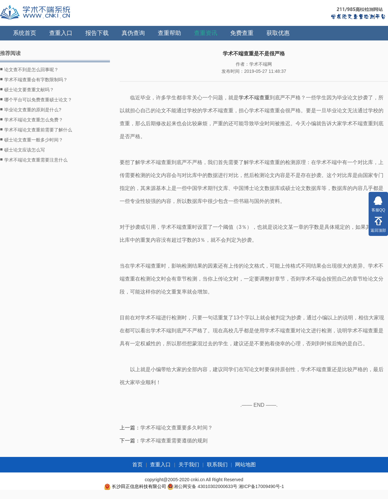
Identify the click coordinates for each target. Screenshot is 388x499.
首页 (137, 464)
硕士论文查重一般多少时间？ (31, 139)
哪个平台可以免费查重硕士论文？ (36, 99)
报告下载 (97, 33)
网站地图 (245, 464)
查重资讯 (205, 33)
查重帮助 (169, 33)
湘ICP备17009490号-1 (261, 486)
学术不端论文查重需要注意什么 (34, 159)
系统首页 (24, 33)
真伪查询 (133, 33)
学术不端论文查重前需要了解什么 (36, 129)
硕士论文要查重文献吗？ (27, 89)
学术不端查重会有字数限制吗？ (34, 79)
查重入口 (60, 33)
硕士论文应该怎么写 (22, 149)
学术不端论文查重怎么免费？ (31, 119)
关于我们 (188, 464)
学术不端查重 (254, 97)
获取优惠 (278, 33)
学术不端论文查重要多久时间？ (176, 427)
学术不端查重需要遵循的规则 (174, 440)
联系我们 (217, 464)
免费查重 (241, 33)
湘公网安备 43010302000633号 (205, 486)
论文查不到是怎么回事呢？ (29, 69)
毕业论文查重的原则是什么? (30, 109)
